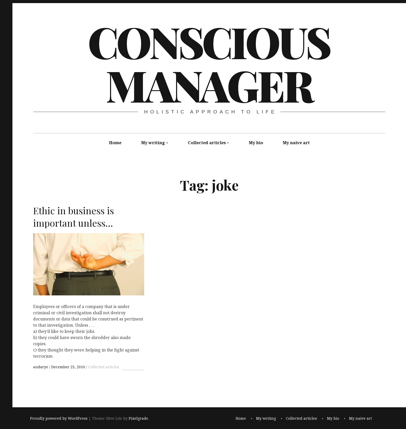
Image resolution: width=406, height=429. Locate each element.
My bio (256, 142)
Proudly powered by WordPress (59, 418)
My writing (153, 142)
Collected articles (207, 142)
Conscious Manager (209, 63)
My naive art (296, 142)
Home (115, 142)
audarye (41, 366)
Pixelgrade (138, 418)
